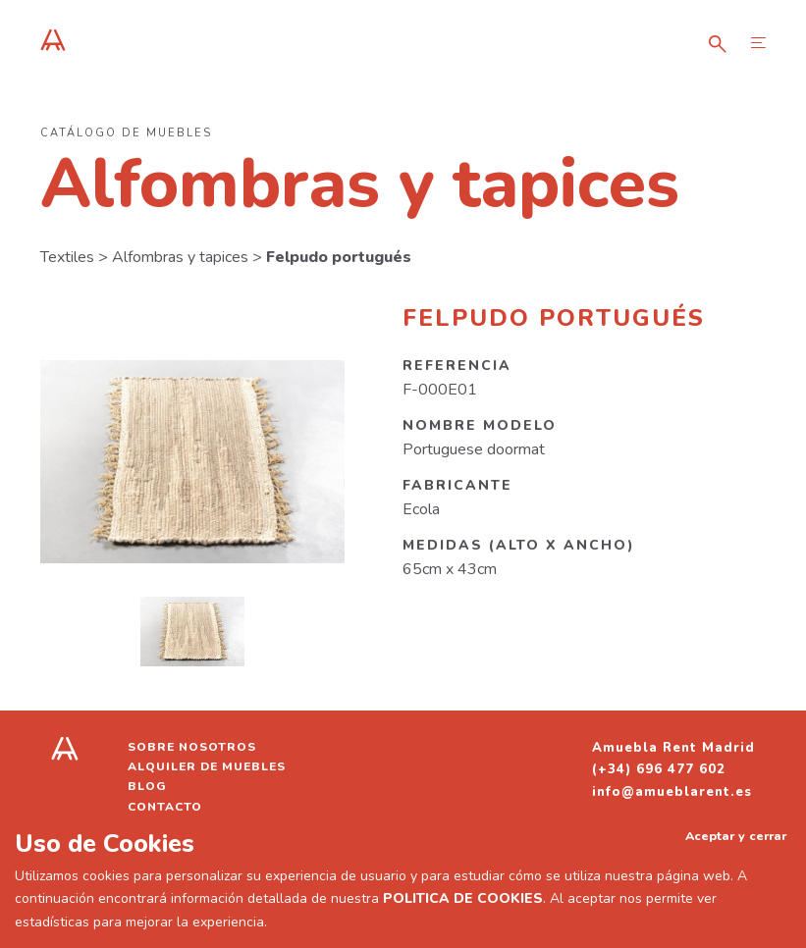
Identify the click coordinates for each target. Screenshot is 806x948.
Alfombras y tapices (180, 257)
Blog (147, 786)
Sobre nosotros (192, 747)
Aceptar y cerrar (735, 835)
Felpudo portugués (338, 257)
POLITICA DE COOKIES (463, 898)
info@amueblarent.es (672, 792)
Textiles (67, 257)
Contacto (165, 807)
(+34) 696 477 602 (658, 769)
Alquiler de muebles (207, 766)
